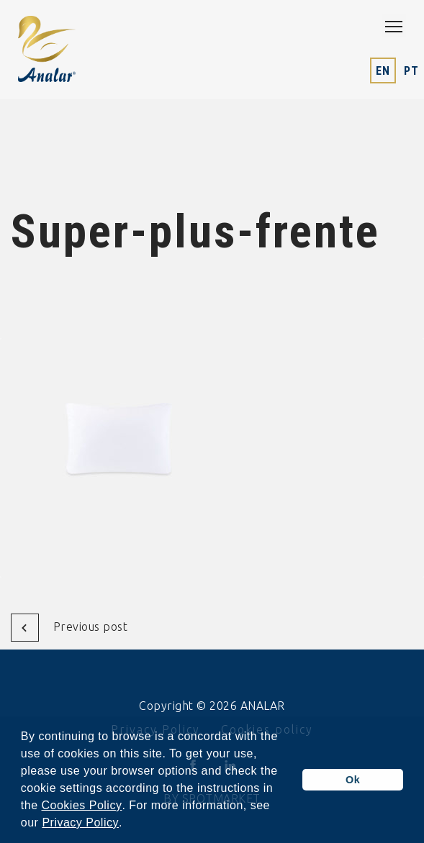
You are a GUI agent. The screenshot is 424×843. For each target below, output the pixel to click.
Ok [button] (353, 779)
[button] (128, 824)
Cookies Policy (81, 805)
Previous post (69, 628)
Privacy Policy (80, 823)
